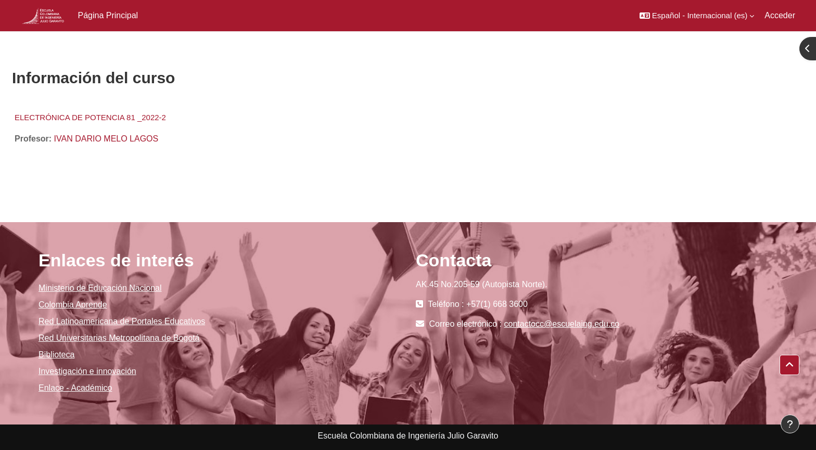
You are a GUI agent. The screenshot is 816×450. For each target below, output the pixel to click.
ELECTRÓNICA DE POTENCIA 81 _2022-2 (90, 117)
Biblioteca (56, 354)
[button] (696, 15)
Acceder (779, 15)
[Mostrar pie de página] (790, 424)
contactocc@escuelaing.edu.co (562, 323)
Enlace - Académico (75, 387)
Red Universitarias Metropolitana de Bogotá (119, 337)
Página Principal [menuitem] (108, 15)
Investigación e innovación (87, 371)
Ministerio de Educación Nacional (100, 288)
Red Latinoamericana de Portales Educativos (122, 321)
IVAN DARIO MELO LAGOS (106, 138)
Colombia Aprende (73, 304)
